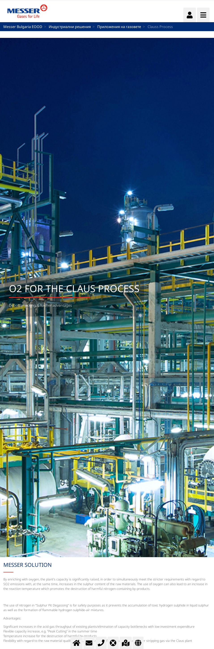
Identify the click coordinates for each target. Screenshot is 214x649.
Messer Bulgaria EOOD (22, 26)
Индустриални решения (70, 26)
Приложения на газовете (119, 26)
